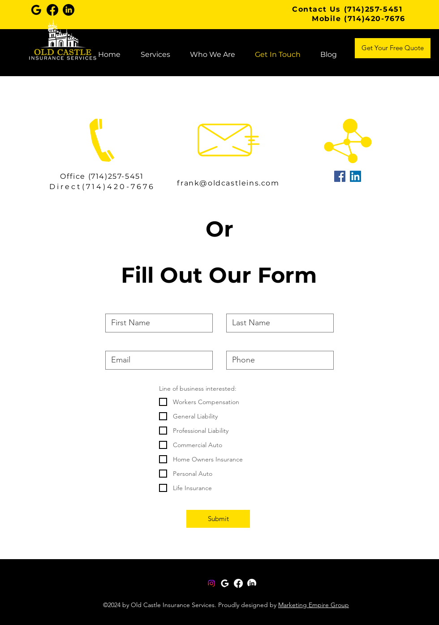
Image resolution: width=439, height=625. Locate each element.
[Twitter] (208, 594)
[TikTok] (274, 594)
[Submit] (218, 519)
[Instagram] (211, 583)
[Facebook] (186, 594)
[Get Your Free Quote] (392, 48)
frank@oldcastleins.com (228, 183)
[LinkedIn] (230, 594)
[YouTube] (252, 594)
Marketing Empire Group (313, 605)
